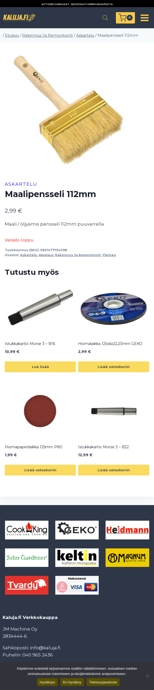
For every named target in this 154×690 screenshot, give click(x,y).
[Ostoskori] (125, 18)
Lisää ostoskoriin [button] (114, 367)
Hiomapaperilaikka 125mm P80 (33, 447)
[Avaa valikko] (144, 18)
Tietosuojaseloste (103, 682)
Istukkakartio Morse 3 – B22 (103, 447)
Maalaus (46, 255)
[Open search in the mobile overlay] (105, 17)
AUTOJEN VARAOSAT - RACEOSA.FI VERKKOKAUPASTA (77, 4)
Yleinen (109, 255)
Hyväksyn (47, 682)
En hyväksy (72, 682)
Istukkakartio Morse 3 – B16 (30, 343)
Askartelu (21, 184)
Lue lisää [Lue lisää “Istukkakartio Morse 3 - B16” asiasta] (40, 367)
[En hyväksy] (147, 676)
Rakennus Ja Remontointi (78, 255)
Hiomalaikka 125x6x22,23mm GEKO (110, 343)
